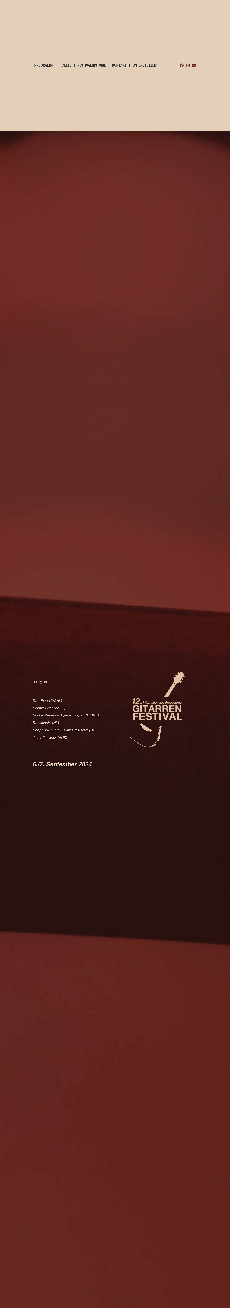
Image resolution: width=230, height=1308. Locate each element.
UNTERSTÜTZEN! (145, 65)
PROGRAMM (43, 65)
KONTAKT (119, 65)
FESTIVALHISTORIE (92, 65)
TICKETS (65, 65)
